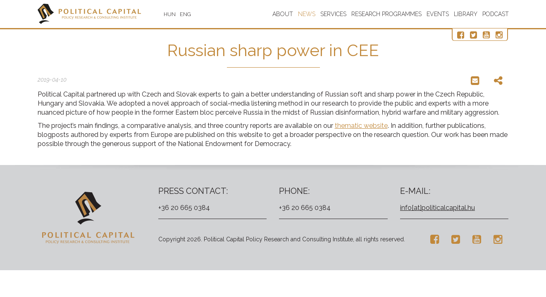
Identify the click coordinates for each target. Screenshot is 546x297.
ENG (185, 14)
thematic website (361, 126)
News (306, 14)
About (282, 14)
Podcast (495, 14)
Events (438, 14)
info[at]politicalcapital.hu (437, 208)
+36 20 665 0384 (184, 208)
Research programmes (386, 14)
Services (333, 14)
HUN (170, 14)
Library (465, 14)
